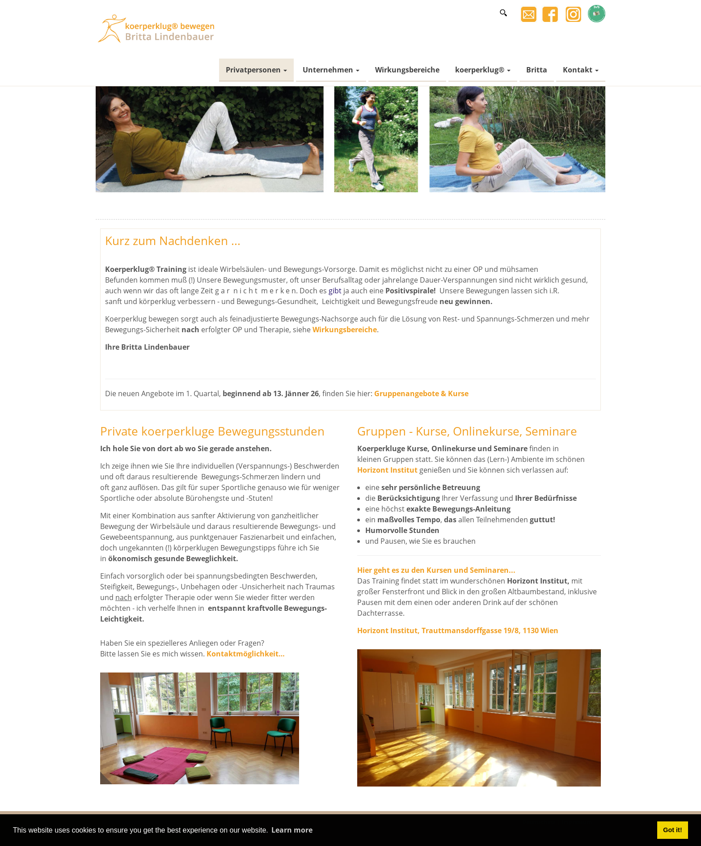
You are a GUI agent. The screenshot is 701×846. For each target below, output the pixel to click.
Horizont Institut (387, 470)
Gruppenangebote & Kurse (421, 393)
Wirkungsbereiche (344, 329)
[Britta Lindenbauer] (158, 28)
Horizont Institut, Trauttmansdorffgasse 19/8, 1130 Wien (457, 630)
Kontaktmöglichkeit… (246, 654)
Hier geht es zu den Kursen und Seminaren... (436, 570)
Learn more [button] (291, 830)
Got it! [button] (672, 829)
